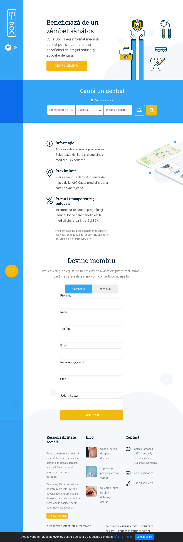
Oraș (63, 379)
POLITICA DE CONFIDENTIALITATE (121, 526)
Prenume (65, 295)
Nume (64, 312)
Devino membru (66, 65)
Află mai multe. (123, 536)
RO (8, 47)
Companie (82, 289)
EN (15, 47)
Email (63, 345)
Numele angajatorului (73, 362)
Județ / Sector (69, 395)
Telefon (65, 329)
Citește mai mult (57, 515)
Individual (108, 289)
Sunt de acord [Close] (144, 536)
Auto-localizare (104, 100)
